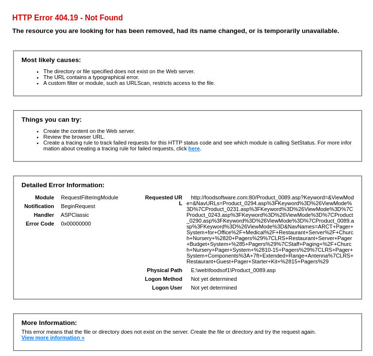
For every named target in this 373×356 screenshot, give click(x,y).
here (194, 148)
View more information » (53, 337)
